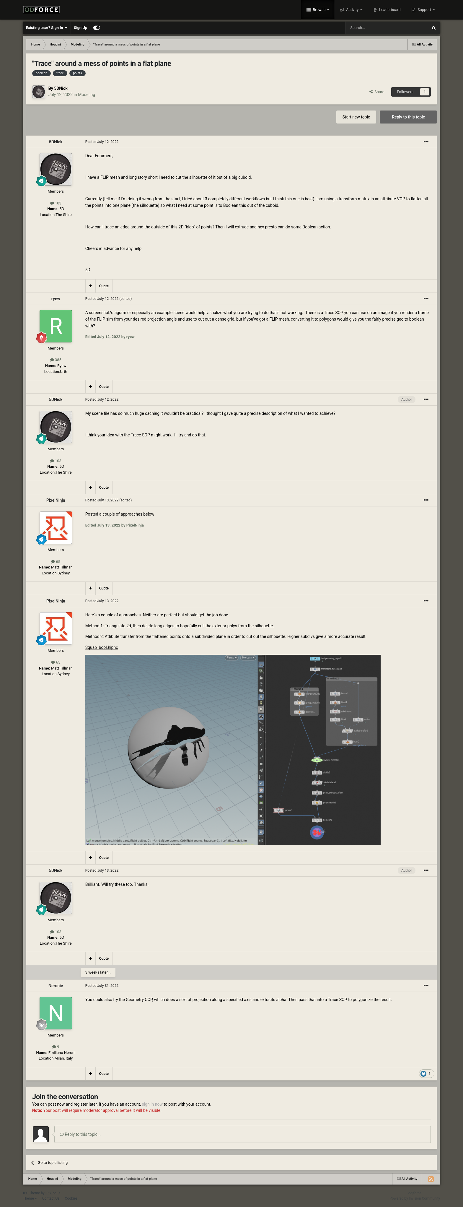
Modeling (86, 94)
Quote (104, 286)
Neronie (55, 985)
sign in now (152, 1104)
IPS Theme (31, 1193)
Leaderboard (389, 9)
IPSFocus (52, 1193)
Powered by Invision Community (415, 1198)
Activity (352, 9)
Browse (319, 9)
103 (55, 203)
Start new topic (356, 117)
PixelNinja (55, 500)
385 (55, 360)
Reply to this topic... (80, 1134)
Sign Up (80, 27)
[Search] (372, 28)
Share (376, 92)
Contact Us (51, 1198)
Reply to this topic (408, 117)
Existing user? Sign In (47, 28)
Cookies (71, 1198)
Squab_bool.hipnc (101, 647)
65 (55, 561)
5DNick (61, 88)
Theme (30, 1198)
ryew (55, 298)
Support (424, 9)
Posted (102, 142)
